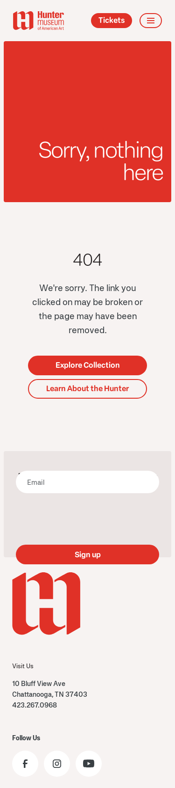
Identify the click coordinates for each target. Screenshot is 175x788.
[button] (151, 20)
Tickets (111, 20)
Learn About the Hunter (87, 388)
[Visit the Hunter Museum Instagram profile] (57, 764)
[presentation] (88, 519)
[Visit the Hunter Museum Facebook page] (25, 764)
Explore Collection (88, 365)
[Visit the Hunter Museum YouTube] (89, 764)
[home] (38, 20)
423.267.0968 (34, 705)
